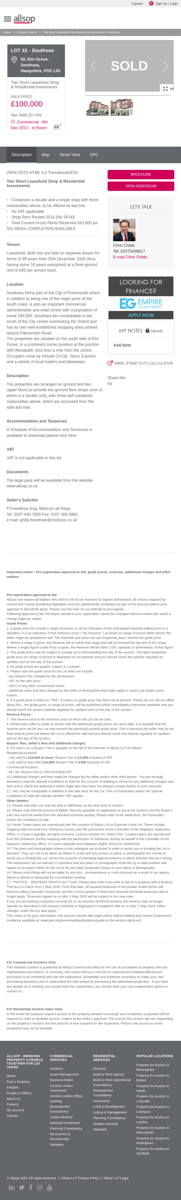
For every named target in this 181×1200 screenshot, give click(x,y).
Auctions (56, 1068)
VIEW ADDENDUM (141, 186)
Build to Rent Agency (108, 1074)
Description (22, 154)
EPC (94, 154)
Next (166, 66)
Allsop (24, 19)
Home (7, 32)
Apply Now (141, 315)
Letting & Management (110, 1112)
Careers (137, 3)
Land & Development (109, 1106)
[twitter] (22, 1187)
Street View (70, 154)
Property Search (27, 32)
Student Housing (105, 1124)
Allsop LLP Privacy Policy (80, 1178)
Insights (12, 1087)
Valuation (57, 1144)
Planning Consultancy (66, 1128)
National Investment (65, 1123)
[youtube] (49, 1187)
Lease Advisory (61, 1117)
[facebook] (31, 1187)
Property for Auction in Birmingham (152, 1067)
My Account (15, 1110)
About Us (14, 1099)
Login (174, 3)
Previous (93, 66)
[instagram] (40, 1187)
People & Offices (19, 1093)
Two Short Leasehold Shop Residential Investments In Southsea (81, 32)
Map (46, 154)
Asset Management (64, 1074)
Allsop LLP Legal (115, 1178)
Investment (101, 1101)
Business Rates (61, 1080)
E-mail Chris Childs (130, 257)
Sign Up (158, 3)
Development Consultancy (103, 1092)
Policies (12, 1116)
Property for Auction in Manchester (152, 1130)
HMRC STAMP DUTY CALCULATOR (140, 363)
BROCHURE (141, 174)
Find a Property (18, 1082)
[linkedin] (12, 1187)
